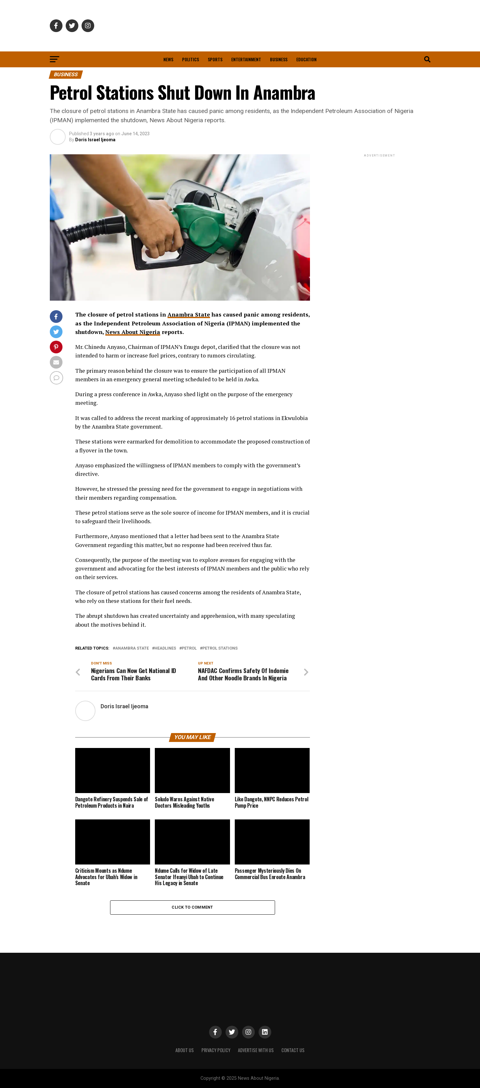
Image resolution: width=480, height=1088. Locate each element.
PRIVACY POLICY (215, 1050)
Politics (190, 59)
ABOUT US (184, 1050)
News (168, 59)
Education (306, 59)
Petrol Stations (220, 648)
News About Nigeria (132, 332)
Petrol (189, 648)
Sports (215, 59)
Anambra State (189, 314)
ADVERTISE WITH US (256, 1050)
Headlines (165, 648)
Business (278, 59)
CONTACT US (293, 1050)
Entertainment (246, 59)
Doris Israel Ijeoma (95, 139)
